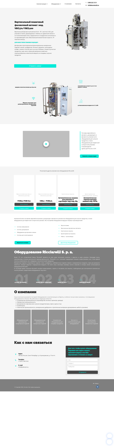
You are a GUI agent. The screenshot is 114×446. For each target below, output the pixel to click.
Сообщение (82, 367)
